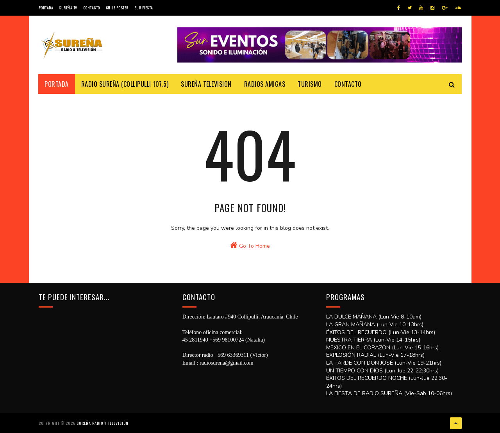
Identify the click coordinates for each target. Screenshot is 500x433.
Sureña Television (206, 84)
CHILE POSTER (117, 8)
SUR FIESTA (143, 8)
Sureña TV (68, 8)
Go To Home (250, 246)
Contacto (91, 8)
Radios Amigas (265, 84)
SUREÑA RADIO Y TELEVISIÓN (103, 423)
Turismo (310, 84)
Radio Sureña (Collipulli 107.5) (125, 84)
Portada (46, 8)
